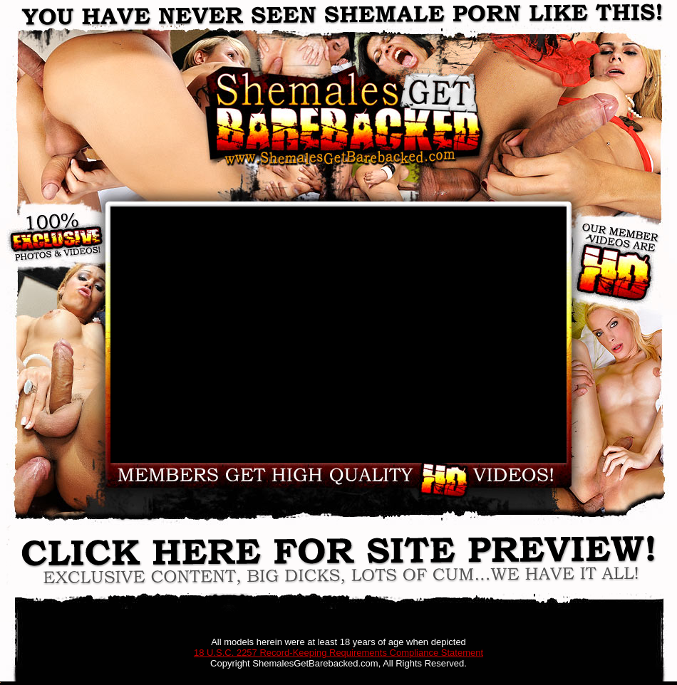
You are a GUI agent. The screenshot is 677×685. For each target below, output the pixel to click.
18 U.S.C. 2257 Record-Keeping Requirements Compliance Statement (338, 652)
